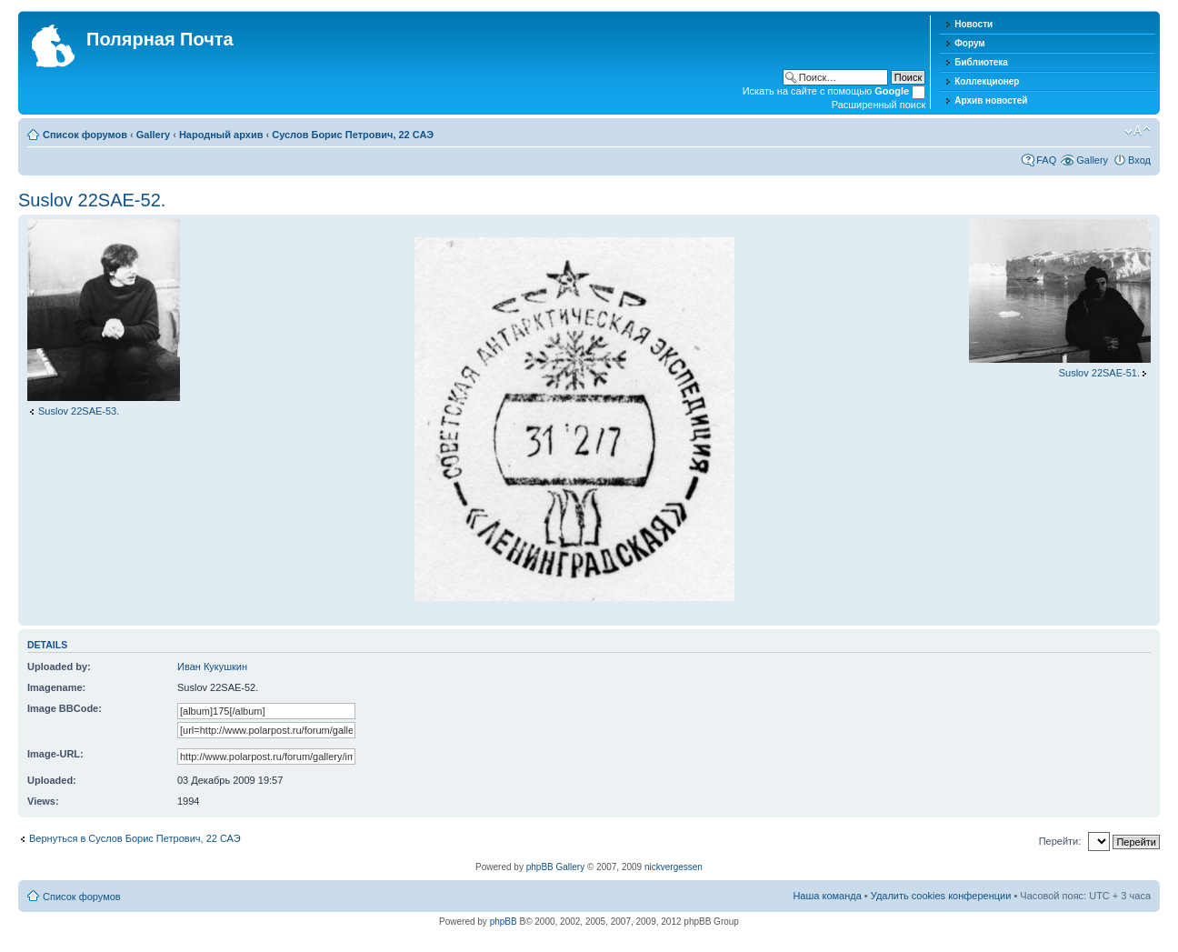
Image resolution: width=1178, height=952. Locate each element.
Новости (973, 24)
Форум (969, 43)
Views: (43, 801)
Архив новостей (990, 100)
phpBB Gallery (555, 867)
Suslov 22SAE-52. (91, 200)
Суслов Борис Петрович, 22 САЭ (353, 134)
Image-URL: (55, 753)
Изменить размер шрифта (1137, 131)
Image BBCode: (64, 708)
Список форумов (85, 134)
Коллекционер (986, 81)
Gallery (153, 134)
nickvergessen (673, 867)
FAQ (1046, 160)
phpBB (503, 922)
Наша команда (827, 895)
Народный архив (221, 134)
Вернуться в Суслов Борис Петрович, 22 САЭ (135, 838)
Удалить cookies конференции (941, 895)
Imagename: (56, 687)
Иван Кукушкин (212, 666)
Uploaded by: (59, 666)
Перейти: (1060, 841)
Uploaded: (51, 780)
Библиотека (981, 62)
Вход (1139, 160)
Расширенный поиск (879, 104)
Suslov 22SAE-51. (1099, 372)
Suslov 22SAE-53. (78, 411)
